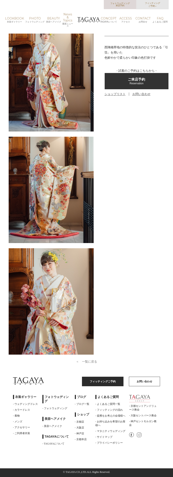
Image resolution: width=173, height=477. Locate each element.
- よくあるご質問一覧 (107, 404)
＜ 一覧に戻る (86, 361)
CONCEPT (108, 20)
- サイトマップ (103, 436)
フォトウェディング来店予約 (120, 4)
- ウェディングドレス (25, 404)
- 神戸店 (79, 433)
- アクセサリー (21, 427)
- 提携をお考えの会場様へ (110, 415)
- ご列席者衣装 (21, 433)
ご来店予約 (136, 81)
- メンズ (17, 421)
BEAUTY (53, 20)
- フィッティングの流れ (109, 409)
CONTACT (143, 20)
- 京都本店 (81, 439)
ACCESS (125, 20)
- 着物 (16, 415)
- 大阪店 (79, 427)
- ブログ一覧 (82, 404)
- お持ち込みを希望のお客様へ (110, 423)
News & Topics (67, 20)
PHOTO (35, 20)
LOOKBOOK (14, 20)
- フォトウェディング (54, 408)
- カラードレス (21, 409)
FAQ (160, 20)
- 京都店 (79, 421)
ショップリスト (115, 94)
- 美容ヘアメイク (52, 426)
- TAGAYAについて (53, 443)
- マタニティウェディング (110, 431)
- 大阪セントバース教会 (143, 415)
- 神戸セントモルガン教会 (143, 423)
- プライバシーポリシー (109, 442)
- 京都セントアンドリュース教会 (143, 407)
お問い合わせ (141, 94)
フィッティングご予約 (152, 4)
